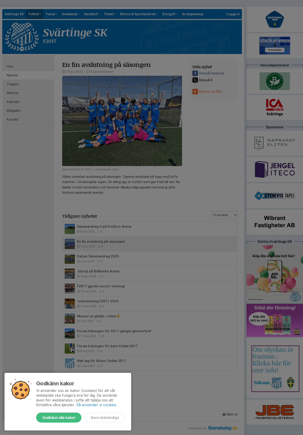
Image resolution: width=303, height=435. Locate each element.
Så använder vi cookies (96, 405)
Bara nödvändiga (105, 417)
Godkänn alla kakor (58, 417)
